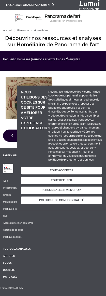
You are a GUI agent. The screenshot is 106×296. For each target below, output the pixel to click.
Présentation (10, 188)
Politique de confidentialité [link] (61, 200)
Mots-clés (10, 277)
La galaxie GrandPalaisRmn (30, 4)
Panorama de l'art (62, 16)
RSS (5, 216)
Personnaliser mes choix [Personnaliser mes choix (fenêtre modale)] (61, 190)
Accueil (7, 30)
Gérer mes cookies (13, 230)
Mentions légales (12, 202)
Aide (5, 181)
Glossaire (23, 30)
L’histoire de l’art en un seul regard (66, 21)
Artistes (9, 256)
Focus (7, 263)
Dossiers (9, 270)
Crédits (7, 195)
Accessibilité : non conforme (18, 223)
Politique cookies (12, 237)
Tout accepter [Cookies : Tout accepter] (61, 170)
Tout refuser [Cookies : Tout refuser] (61, 180)
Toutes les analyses (17, 249)
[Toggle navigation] (7, 18)
